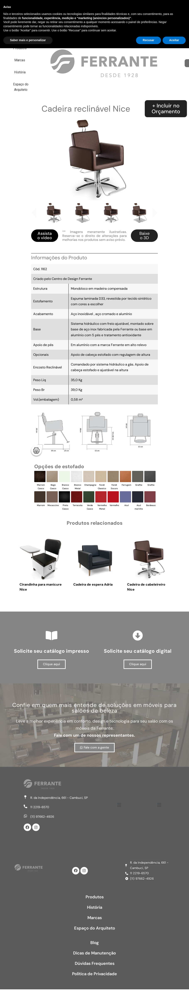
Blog (94, 942)
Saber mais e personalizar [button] (28, 988)
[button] (119, 805)
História (140, 8)
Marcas (115, 8)
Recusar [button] (148, 988)
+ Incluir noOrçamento (166, 108)
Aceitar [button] (174, 988)
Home (64, 8)
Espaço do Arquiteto (105, 20)
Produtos (89, 8)
